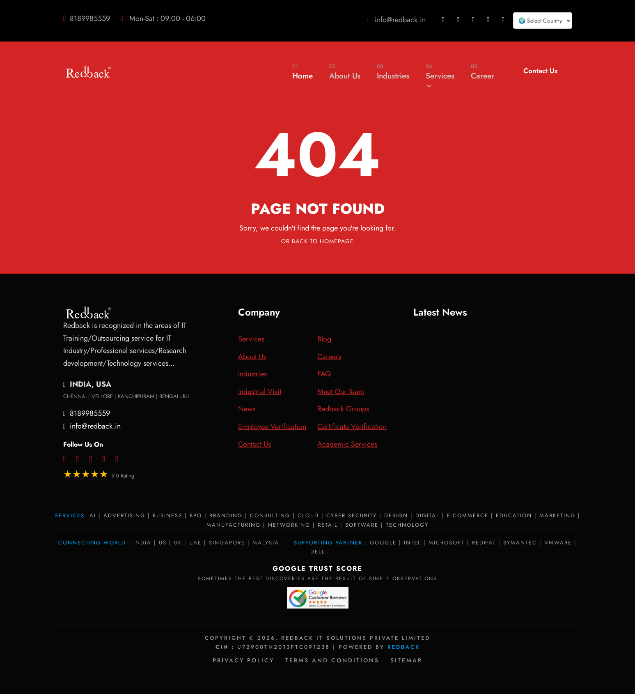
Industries (393, 71)
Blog (324, 339)
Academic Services (347, 444)
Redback (403, 647)
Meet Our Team (340, 391)
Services (440, 75)
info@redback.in (400, 19)
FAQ (324, 374)
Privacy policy (243, 660)
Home (302, 71)
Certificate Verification (352, 426)
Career (482, 71)
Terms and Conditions (332, 660)
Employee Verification (272, 426)
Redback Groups (343, 408)
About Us (344, 71)
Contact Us (540, 71)
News (246, 408)
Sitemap (406, 660)
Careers (329, 356)
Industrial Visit (259, 391)
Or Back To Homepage (317, 241)
